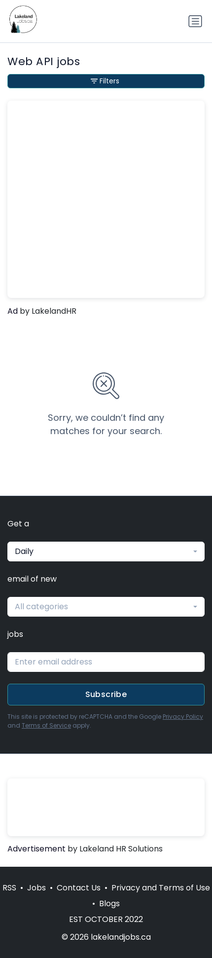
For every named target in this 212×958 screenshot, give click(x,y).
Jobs (36, 887)
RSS (9, 887)
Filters (105, 81)
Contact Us (79, 887)
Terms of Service (46, 725)
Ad (12, 311)
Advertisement (36, 848)
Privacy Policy (183, 716)
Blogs (109, 903)
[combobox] (106, 551)
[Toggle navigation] (195, 21)
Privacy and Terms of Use (160, 887)
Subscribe (106, 694)
